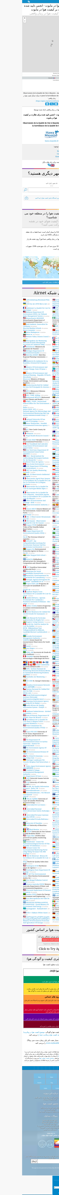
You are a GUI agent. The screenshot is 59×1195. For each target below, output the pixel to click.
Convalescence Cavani (46, 154)
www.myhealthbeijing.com (35, 1043)
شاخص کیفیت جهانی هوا (43, 1082)
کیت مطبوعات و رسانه (27, 1126)
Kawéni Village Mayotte (45, 156)
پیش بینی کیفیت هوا (28, 1150)
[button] (2, 18)
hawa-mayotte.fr (29, 141)
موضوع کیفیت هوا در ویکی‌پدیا (12, 1032)
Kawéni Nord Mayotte (46, 151)
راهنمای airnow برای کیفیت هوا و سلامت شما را (33, 1035)
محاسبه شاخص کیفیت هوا (28, 1148)
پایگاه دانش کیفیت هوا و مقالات (27, 1134)
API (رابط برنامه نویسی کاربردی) (28, 1154)
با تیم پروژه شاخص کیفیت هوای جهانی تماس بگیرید (27, 1124)
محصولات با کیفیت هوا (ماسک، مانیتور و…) (27, 1152)
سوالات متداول (28, 1142)
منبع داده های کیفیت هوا (27, 1147)
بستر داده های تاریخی (27, 1156)
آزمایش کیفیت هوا (27, 1136)
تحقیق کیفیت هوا (28, 1130)
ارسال (12, 1187)
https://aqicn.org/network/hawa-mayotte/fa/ (30, 101)
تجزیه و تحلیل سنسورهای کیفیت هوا (27, 1138)
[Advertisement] (29, 1062)
